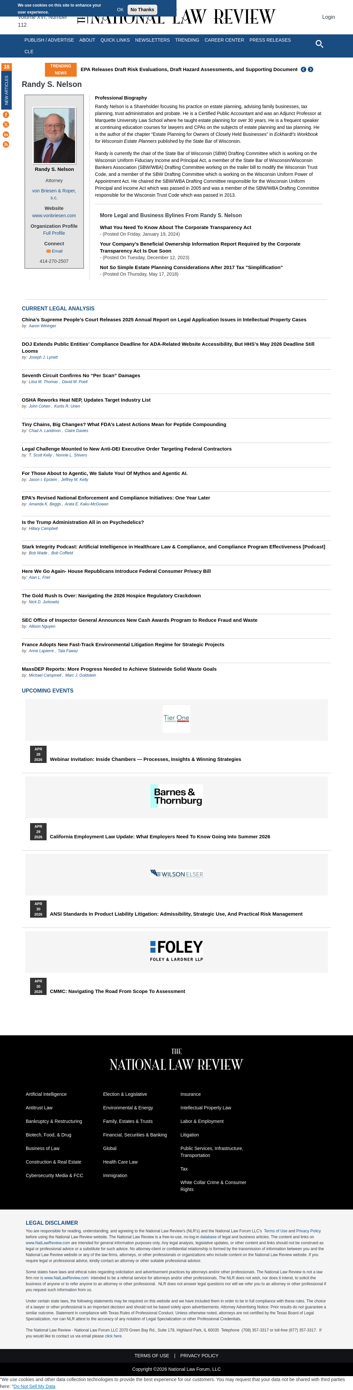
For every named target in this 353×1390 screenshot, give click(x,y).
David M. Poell (74, 381)
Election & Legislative (125, 1094)
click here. (114, 1336)
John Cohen (39, 406)
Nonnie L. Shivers (71, 455)
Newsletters (152, 40)
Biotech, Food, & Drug (48, 1134)
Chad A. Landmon (44, 430)
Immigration (115, 1175)
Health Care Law (120, 1162)
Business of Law (42, 1148)
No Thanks (142, 9)
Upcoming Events (47, 691)
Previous (303, 69)
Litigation (189, 1134)
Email (57, 251)
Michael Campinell (45, 675)
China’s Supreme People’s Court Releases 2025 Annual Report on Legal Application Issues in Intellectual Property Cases (164, 319)
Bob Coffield (62, 553)
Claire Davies (76, 430)
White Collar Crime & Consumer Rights (213, 1186)
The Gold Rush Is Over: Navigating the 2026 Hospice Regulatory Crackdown (111, 595)
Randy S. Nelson (54, 169)
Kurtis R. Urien (67, 406)
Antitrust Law (39, 1107)
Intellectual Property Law (205, 1107)
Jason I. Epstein (43, 479)
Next (311, 69)
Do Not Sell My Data (35, 1386)
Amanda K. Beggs (45, 504)
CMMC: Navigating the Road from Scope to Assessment (117, 991)
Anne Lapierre (41, 651)
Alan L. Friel (39, 577)
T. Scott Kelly (40, 455)
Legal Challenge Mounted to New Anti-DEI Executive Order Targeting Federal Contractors (127, 449)
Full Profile (54, 233)
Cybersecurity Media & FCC (54, 1175)
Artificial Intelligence (46, 1094)
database (208, 1237)
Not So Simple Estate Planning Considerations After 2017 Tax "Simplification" (191, 267)
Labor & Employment (202, 1121)
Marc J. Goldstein (80, 675)
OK (120, 9)
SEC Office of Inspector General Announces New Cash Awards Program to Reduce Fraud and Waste (139, 620)
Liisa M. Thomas (43, 381)
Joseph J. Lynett (43, 357)
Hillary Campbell (43, 528)
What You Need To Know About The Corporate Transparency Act (175, 227)
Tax (184, 1169)
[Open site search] (319, 43)
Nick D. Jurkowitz (44, 602)
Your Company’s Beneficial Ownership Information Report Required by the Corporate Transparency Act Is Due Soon (200, 247)
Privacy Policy (308, 1231)
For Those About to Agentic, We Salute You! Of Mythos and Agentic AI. (105, 473)
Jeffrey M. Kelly (74, 479)
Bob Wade (38, 553)
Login (328, 17)
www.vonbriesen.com (54, 215)
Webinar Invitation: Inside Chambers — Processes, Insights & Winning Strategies (145, 759)
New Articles (6, 90)
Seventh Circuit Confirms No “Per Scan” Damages (81, 375)
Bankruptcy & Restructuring (54, 1121)
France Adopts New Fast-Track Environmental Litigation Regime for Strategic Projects (123, 644)
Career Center (224, 40)
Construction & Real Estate (53, 1162)
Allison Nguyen (42, 626)
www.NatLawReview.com (48, 1243)
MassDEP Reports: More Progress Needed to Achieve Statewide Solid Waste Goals (119, 669)
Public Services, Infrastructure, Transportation (211, 1152)
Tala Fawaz (68, 651)
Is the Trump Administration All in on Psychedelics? (83, 522)
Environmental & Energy (128, 1107)
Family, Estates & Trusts (128, 1121)
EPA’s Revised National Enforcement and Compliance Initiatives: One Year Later (116, 497)
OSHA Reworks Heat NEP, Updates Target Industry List (86, 400)
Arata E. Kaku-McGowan (86, 504)
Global (109, 1148)
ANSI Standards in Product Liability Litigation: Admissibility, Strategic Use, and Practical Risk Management (176, 914)
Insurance (190, 1094)
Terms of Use (276, 1231)
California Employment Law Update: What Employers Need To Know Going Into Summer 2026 (160, 836)
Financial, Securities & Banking (135, 1134)
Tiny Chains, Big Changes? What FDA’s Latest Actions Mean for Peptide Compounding (124, 424)
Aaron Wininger (42, 326)
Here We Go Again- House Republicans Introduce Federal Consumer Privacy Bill (116, 571)
